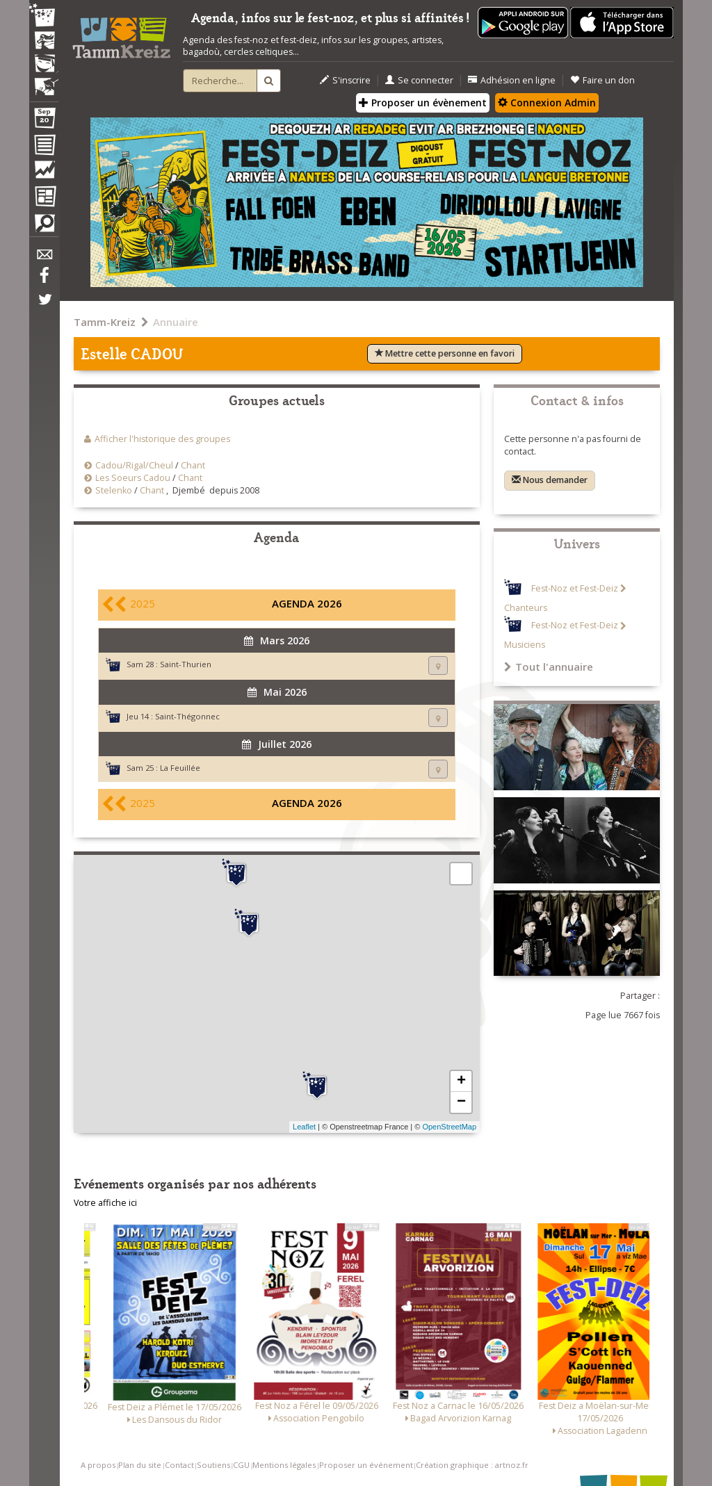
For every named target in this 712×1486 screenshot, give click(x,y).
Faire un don (602, 80)
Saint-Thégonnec (187, 716)
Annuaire (175, 322)
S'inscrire (345, 80)
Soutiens (213, 1465)
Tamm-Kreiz (105, 322)
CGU (241, 1465)
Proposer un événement (366, 1465)
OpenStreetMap (449, 1126)
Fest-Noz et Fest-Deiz (574, 588)
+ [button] (461, 1081)
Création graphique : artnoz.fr (472, 1465)
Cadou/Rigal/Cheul (134, 465)
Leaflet (304, 1126)
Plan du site (139, 1465)
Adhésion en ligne (512, 80)
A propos (98, 1465)
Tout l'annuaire (548, 666)
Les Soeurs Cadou (132, 478)
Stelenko (113, 490)
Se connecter (419, 80)
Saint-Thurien (185, 664)
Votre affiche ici (105, 1203)
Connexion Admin (547, 102)
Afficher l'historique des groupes (162, 439)
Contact (179, 1465)
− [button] (461, 1102)
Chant (193, 465)
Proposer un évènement (423, 102)
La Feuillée (180, 767)
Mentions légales (284, 1465)
